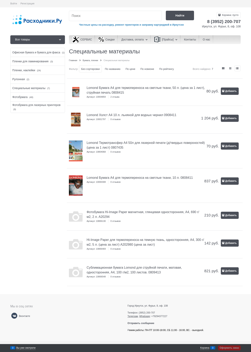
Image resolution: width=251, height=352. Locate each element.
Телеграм (132, 316)
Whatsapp (144, 316)
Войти (13, 3)
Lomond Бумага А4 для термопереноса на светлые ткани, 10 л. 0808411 (140, 177)
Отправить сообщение (142, 323)
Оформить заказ (229, 347)
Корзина (204, 347)
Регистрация (27, 3)
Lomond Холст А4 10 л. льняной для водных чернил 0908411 (131, 115)
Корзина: (229, 15)
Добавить (231, 91)
